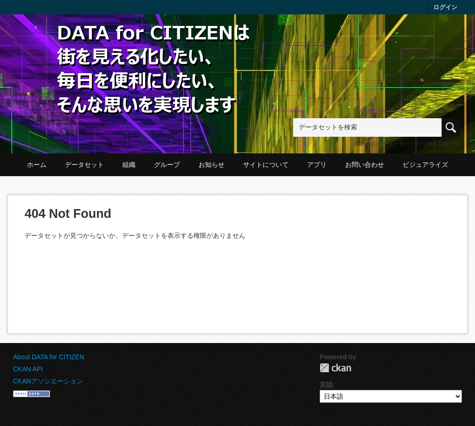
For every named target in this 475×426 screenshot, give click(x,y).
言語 (326, 384)
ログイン (445, 7)
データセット (84, 164)
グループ (167, 164)
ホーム (36, 164)
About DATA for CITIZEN (48, 357)
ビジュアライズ (425, 164)
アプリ (317, 164)
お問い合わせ (364, 164)
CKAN (335, 368)
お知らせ (212, 164)
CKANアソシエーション (48, 381)
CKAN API (28, 369)
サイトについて (266, 164)
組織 (128, 164)
